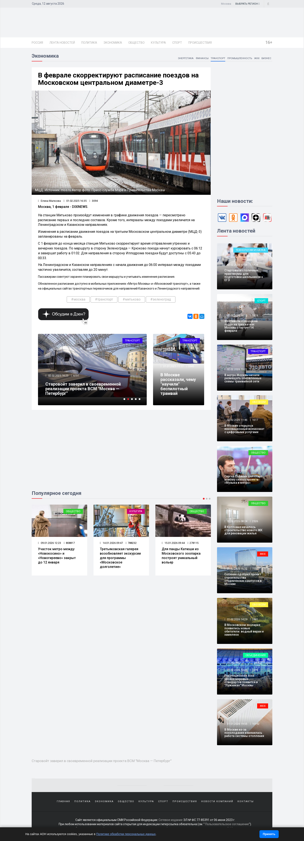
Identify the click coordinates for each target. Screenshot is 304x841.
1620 (255, 470)
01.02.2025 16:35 (75, 200)
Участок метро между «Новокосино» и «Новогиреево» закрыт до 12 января (57, 555)
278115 (192, 542)
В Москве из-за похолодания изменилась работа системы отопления (244, 733)
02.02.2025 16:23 (58, 375)
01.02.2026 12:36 (236, 670)
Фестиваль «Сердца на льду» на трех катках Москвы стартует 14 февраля (241, 325)
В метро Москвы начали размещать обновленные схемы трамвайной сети (242, 378)
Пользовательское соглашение (227, 824)
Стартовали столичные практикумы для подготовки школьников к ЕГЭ (243, 275)
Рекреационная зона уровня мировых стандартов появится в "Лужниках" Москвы (241, 680)
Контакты (246, 801)
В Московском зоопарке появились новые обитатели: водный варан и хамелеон (244, 629)
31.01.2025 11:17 (173, 366)
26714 (255, 369)
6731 (76, 375)
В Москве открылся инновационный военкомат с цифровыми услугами (244, 429)
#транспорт (104, 299)
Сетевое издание (171, 820)
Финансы (202, 58)
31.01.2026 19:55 (236, 723)
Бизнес (266, 58)
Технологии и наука (251, 250)
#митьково (132, 299)
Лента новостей (62, 42)
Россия (37, 42)
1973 (255, 670)
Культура (158, 42)
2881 (255, 619)
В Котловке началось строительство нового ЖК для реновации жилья (243, 530)
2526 (255, 521)
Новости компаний (217, 801)
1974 (255, 315)
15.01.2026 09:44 (173, 542)
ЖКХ (256, 58)
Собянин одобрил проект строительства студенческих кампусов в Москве (243, 579)
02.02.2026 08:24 (236, 521)
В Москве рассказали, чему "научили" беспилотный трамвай (178, 384)
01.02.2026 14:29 (236, 619)
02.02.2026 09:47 (236, 470)
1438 (255, 264)
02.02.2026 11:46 (236, 419)
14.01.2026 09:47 (111, 542)
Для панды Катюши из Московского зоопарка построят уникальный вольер (181, 555)
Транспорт (217, 58)
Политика (89, 42)
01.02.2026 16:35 (236, 568)
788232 (131, 542)
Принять (269, 834)
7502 (255, 568)
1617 (255, 419)
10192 (255, 723)
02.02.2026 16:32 (236, 315)
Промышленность (239, 58)
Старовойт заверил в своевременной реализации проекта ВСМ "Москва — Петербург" (83, 389)
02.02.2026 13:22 (236, 369)
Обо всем (259, 402)
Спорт (177, 42)
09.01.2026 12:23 (49, 542)
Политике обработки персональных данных (126, 834)
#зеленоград (160, 299)
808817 (69, 542)
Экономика (112, 42)
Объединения (256, 655)
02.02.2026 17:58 (236, 264)
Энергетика (186, 58)
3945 (191, 366)
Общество (136, 42)
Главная (63, 801)
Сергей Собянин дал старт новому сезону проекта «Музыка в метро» (243, 480)
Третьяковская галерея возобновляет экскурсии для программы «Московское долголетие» (120, 558)
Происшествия (200, 42)
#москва (78, 299)
